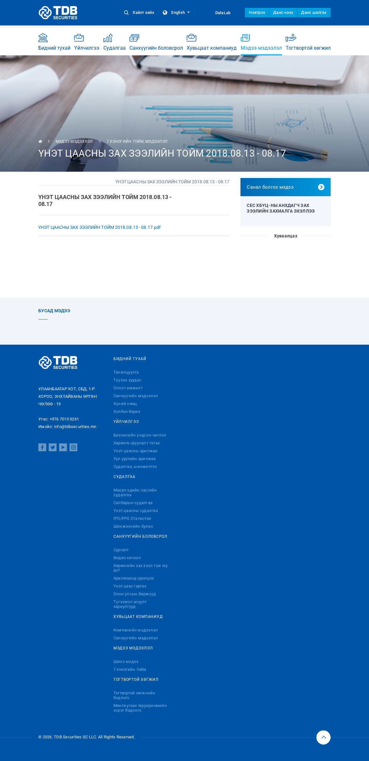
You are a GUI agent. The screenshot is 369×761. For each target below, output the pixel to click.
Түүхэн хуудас (127, 380)
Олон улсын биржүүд (134, 594)
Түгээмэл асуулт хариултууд (130, 604)
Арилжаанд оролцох (133, 578)
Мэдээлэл (156, 141)
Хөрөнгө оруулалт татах (136, 443)
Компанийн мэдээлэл (135, 630)
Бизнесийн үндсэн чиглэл (140, 435)
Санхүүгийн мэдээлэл (135, 395)
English (176, 12)
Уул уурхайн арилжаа (134, 458)
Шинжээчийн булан (133, 526)
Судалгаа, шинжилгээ (135, 466)
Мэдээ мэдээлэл (261, 44)
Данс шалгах (314, 12)
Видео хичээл (127, 557)
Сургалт (121, 549)
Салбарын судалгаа (132, 502)
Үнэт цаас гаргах (129, 586)
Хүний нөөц (125, 403)
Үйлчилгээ (86, 42)
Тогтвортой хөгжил (308, 42)
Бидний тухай (54, 42)
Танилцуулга (126, 372)
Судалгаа (114, 42)
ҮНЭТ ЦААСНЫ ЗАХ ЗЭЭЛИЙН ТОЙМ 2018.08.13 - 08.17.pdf (99, 227)
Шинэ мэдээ (126, 661)
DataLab (217, 12)
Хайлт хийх (139, 12)
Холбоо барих (126, 411)
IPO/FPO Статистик (132, 518)
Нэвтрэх (257, 12)
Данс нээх (283, 12)
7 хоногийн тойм (125, 141)
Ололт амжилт (128, 388)
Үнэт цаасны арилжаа (135, 450)
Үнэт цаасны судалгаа (135, 510)
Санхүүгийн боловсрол (156, 42)
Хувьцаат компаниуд (212, 42)
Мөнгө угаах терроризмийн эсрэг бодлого (140, 708)
